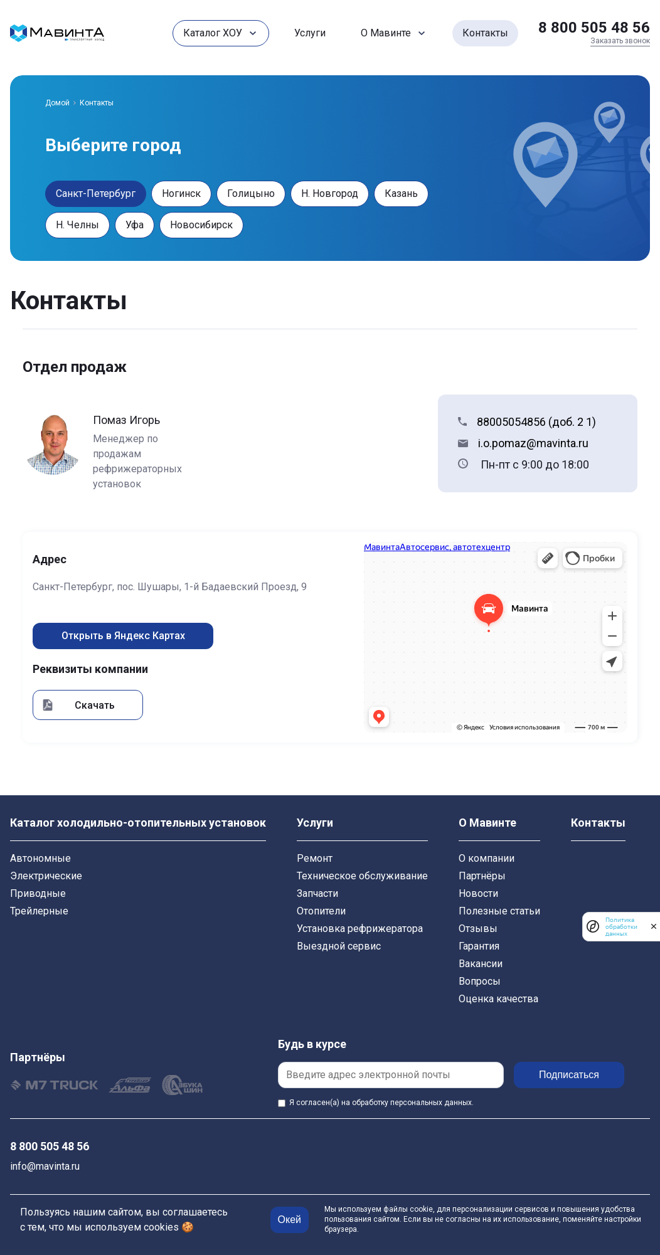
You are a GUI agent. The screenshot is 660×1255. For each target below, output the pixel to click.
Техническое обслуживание (362, 876)
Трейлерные (39, 911)
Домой (57, 102)
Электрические (46, 876)
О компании (486, 858)
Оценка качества (498, 999)
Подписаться (569, 1074)
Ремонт (315, 858)
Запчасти (317, 893)
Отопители (321, 911)
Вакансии (481, 964)
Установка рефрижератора (360, 929)
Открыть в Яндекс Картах (123, 636)
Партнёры (482, 876)
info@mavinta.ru (45, 1166)
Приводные (38, 893)
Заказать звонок (620, 40)
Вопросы (480, 981)
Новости (478, 893)
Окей (289, 1219)
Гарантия (479, 946)
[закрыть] (653, 926)
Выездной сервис (339, 946)
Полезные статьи (499, 911)
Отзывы (478, 929)
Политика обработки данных (621, 926)
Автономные (40, 858)
